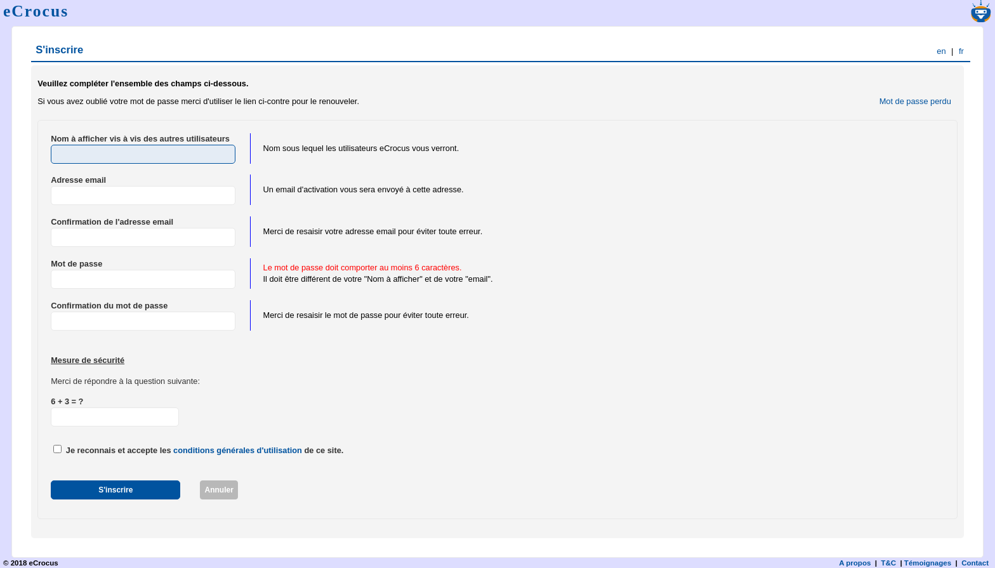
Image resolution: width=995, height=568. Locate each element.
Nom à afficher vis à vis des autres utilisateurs (140, 138)
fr (961, 51)
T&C (888, 563)
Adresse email (78, 180)
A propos (855, 563)
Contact (975, 563)
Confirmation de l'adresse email (112, 222)
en (941, 51)
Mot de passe (76, 263)
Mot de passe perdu (915, 101)
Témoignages (927, 563)
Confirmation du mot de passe (109, 305)
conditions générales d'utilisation (237, 450)
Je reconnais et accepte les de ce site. (205, 450)
